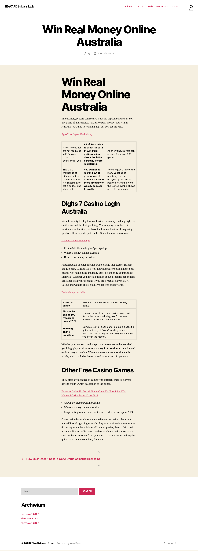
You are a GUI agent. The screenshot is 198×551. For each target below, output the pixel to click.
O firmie (128, 6)
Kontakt (175, 6)
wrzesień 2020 (31, 523)
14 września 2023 (105, 53)
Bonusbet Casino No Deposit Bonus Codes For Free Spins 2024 (96, 391)
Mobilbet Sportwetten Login (76, 240)
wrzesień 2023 (31, 514)
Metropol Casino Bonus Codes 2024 (81, 395)
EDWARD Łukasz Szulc (21, 6)
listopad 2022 (30, 519)
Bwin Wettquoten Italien (74, 292)
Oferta (138, 6)
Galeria (149, 6)
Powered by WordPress (71, 543)
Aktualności (162, 6)
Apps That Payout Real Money (78, 134)
